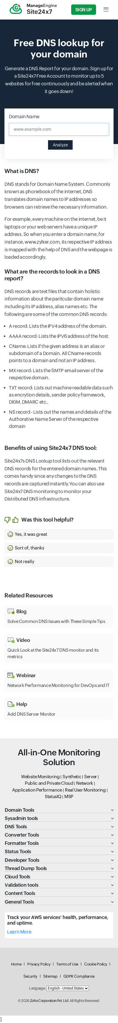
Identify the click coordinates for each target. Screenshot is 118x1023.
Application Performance (37, 789)
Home (16, 964)
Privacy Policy (38, 964)
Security (30, 976)
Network (84, 783)
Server (90, 776)
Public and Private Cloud (49, 783)
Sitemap (50, 976)
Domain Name (24, 116)
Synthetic (72, 776)
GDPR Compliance (79, 976)
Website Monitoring (40, 776)
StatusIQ (53, 796)
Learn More (19, 932)
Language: (37, 988)
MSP (68, 796)
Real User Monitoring (85, 789)
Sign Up (83, 9)
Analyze (60, 145)
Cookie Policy (95, 964)
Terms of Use (67, 964)
